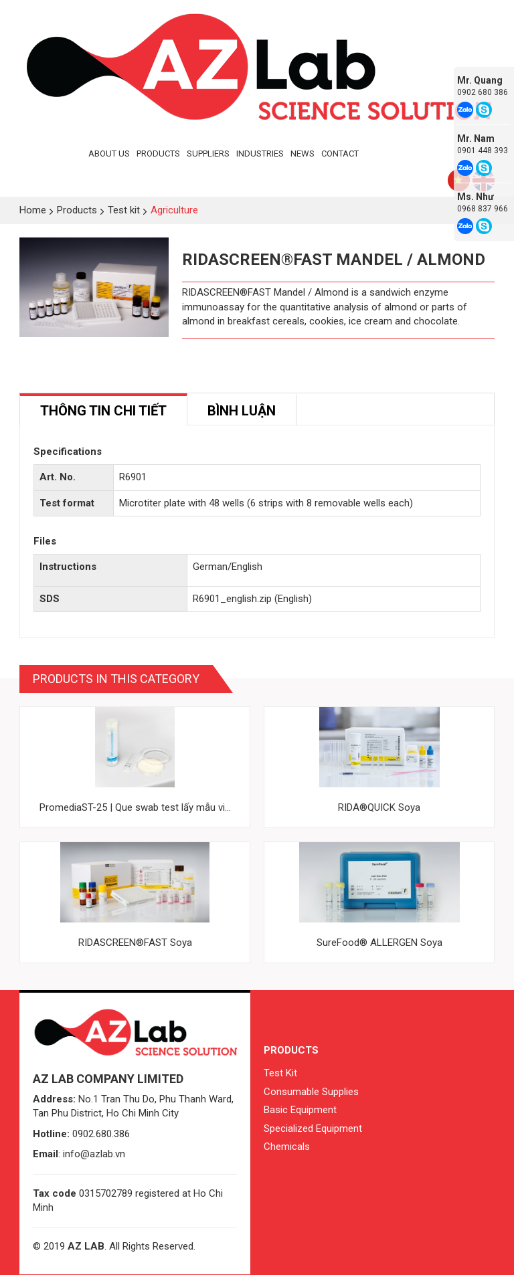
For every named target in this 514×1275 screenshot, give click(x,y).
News (302, 154)
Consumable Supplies (311, 1092)
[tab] (103, 409)
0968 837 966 (482, 208)
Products (158, 154)
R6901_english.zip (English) (252, 599)
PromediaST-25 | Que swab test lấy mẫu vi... (135, 807)
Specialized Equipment (313, 1128)
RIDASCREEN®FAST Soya (135, 943)
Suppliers (208, 154)
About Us (109, 154)
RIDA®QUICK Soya (379, 807)
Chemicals (287, 1147)
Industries (260, 154)
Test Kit (280, 1073)
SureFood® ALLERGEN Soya (379, 943)
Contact (340, 154)
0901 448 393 (482, 150)
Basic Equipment (300, 1110)
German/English (227, 567)
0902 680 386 (482, 92)
